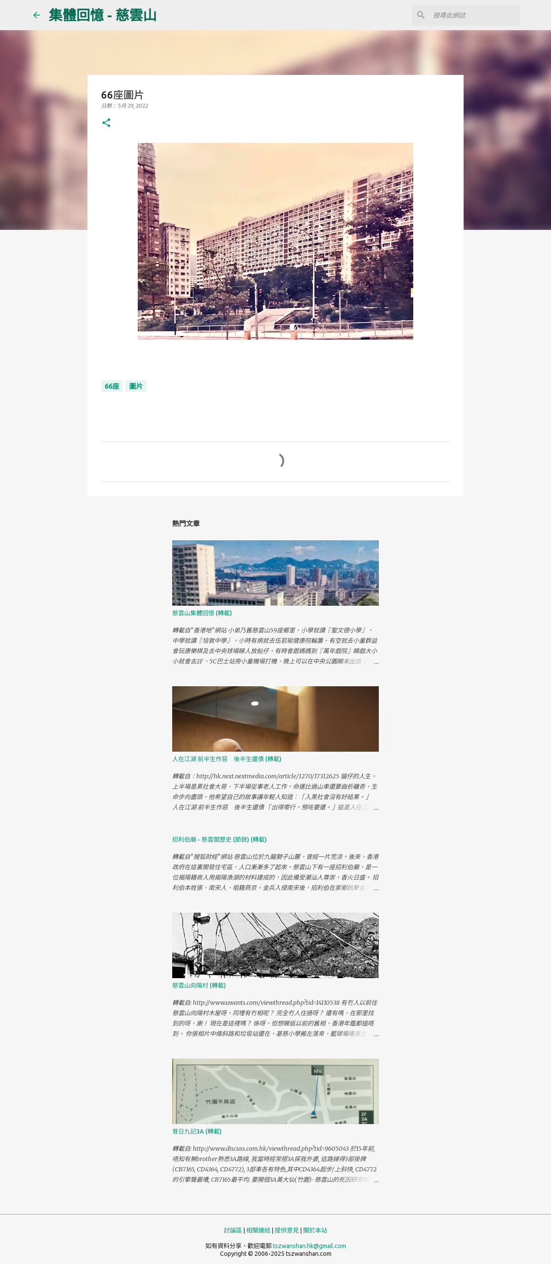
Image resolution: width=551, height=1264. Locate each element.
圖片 (136, 386)
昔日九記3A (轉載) (197, 1131)
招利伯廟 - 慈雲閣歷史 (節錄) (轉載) (219, 839)
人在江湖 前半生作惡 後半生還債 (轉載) (227, 759)
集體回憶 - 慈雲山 (103, 15)
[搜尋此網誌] (475, 15)
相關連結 (258, 1230)
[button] (106, 123)
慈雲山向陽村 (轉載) (199, 985)
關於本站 (315, 1230)
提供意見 (287, 1230)
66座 (112, 386)
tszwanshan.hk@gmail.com (309, 1245)
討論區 (233, 1230)
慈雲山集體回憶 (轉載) (202, 613)
